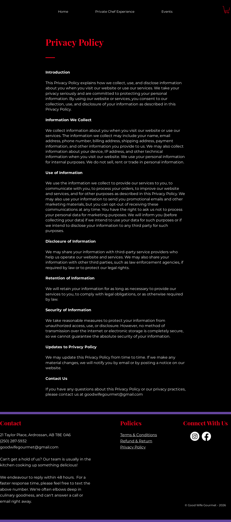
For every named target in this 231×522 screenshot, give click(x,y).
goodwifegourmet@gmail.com (113, 394)
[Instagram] (194, 436)
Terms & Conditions (138, 435)
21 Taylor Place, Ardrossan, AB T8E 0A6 (35, 435)
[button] (227, 9)
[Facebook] (206, 436)
